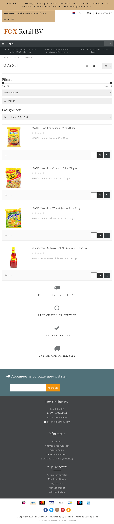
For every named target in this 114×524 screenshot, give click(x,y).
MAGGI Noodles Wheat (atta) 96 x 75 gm (57, 208)
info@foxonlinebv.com (58, 421)
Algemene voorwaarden (57, 445)
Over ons (57, 441)
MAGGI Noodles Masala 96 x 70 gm (54, 128)
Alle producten (57, 492)
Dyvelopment (91, 517)
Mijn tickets (57, 483)
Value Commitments (57, 454)
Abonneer (53, 387)
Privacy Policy (57, 450)
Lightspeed (67, 517)
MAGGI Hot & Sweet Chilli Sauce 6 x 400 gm (60, 248)
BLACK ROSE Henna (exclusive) (57, 458)
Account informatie (57, 475)
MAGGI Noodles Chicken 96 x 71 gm (54, 168)
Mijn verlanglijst (57, 487)
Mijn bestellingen (57, 479)
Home (5, 57)
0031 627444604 (58, 413)
